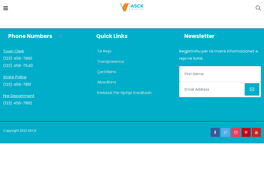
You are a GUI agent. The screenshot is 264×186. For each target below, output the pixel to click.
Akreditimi (106, 82)
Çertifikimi (106, 71)
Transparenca (110, 61)
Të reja (104, 51)
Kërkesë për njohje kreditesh (124, 92)
